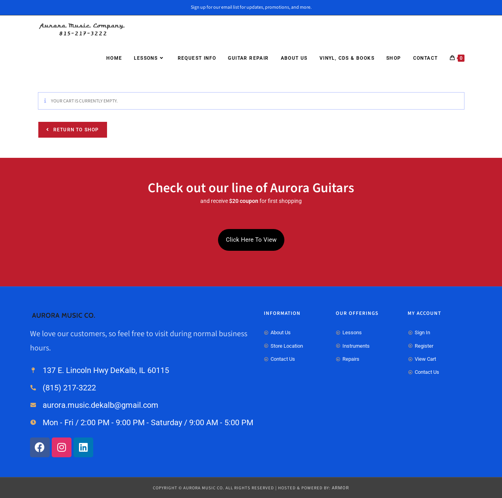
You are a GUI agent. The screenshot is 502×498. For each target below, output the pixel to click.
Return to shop (75, 130)
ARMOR (340, 487)
